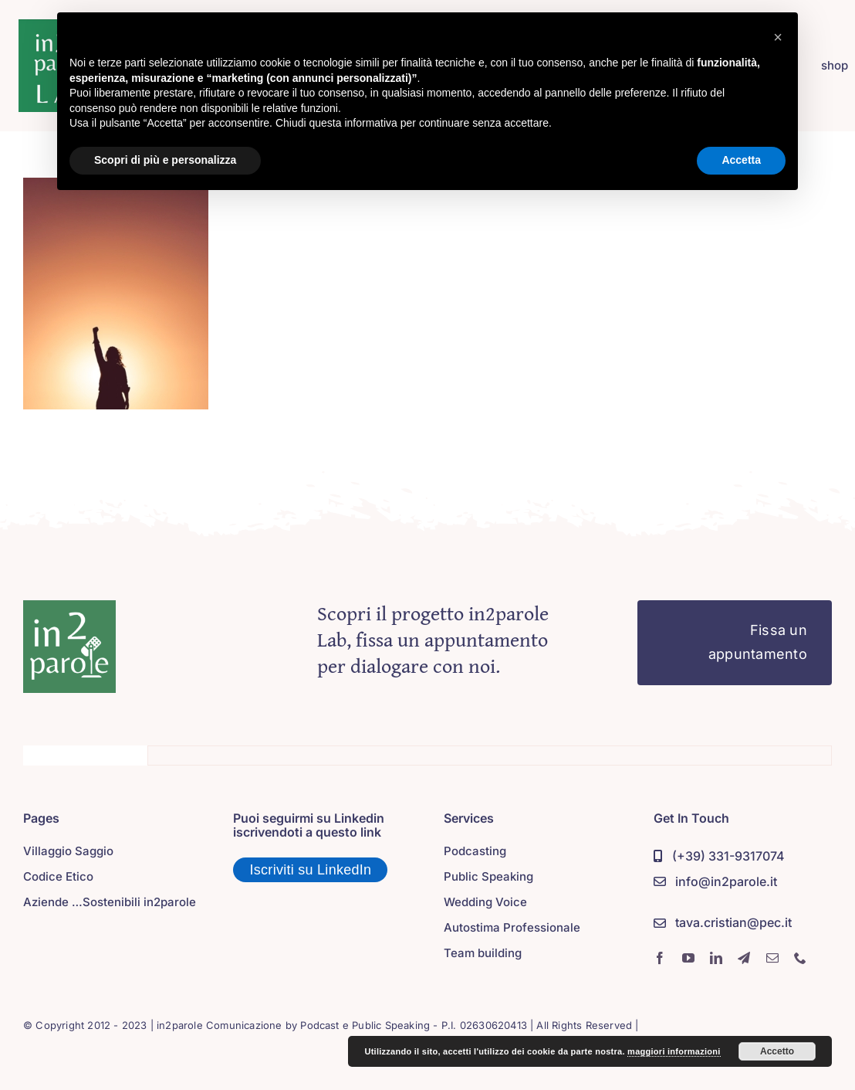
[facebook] (660, 958)
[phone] (800, 958)
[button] (777, 37)
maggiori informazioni (674, 1051)
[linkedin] (716, 958)
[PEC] (722, 923)
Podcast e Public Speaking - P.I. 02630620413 (413, 1025)
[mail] (772, 958)
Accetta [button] (741, 160)
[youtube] (688, 958)
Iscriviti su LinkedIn (311, 870)
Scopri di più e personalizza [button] (165, 160)
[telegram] (744, 958)
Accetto (777, 1051)
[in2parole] (69, 607)
